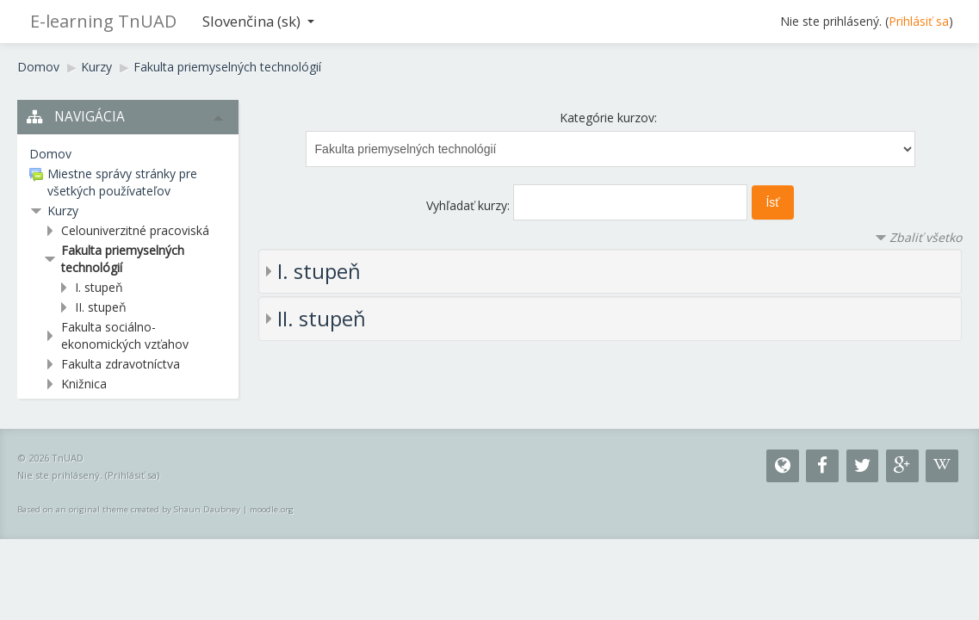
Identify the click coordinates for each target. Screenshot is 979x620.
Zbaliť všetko (925, 237)
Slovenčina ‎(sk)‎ (258, 21)
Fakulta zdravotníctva (120, 364)
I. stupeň (319, 271)
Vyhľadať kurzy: (469, 205)
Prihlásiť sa (919, 21)
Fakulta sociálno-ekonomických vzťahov (125, 335)
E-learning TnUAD (103, 21)
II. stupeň (321, 318)
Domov (38, 67)
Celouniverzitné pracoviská (135, 230)
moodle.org (272, 509)
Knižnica (84, 383)
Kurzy (96, 67)
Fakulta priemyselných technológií (227, 67)
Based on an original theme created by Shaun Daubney (128, 509)
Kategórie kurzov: (608, 117)
